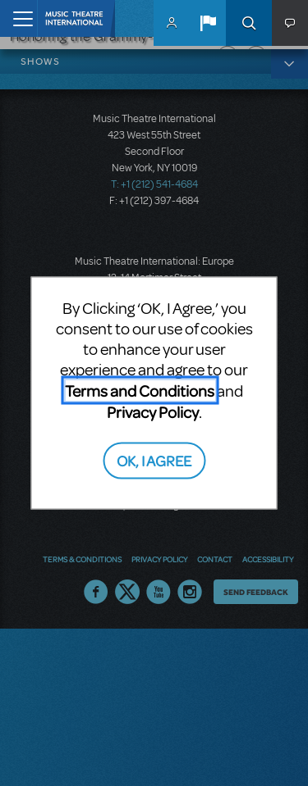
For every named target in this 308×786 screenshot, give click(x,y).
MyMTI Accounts (172, 23)
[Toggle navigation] (18, 18)
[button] (208, 23)
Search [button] (249, 23)
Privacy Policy (153, 412)
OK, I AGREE (154, 459)
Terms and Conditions (139, 390)
